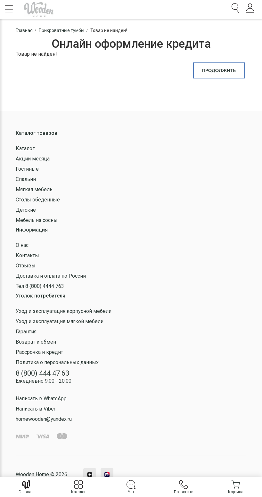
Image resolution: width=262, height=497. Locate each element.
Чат (131, 487)
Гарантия (26, 332)
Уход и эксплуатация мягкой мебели (59, 321)
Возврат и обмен (36, 342)
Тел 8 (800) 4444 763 (40, 286)
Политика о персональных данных (57, 362)
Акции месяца (33, 159)
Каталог (25, 148)
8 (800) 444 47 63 (42, 373)
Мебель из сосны (37, 220)
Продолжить (219, 70)
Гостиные (27, 169)
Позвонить (183, 487)
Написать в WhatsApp (41, 398)
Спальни (26, 179)
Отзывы (26, 266)
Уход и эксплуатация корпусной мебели (63, 311)
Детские (26, 210)
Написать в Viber (35, 409)
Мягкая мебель (34, 189)
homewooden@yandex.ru (44, 419)
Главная (26, 487)
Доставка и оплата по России (51, 276)
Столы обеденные (38, 200)
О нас (22, 245)
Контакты (27, 255)
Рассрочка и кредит (39, 352)
